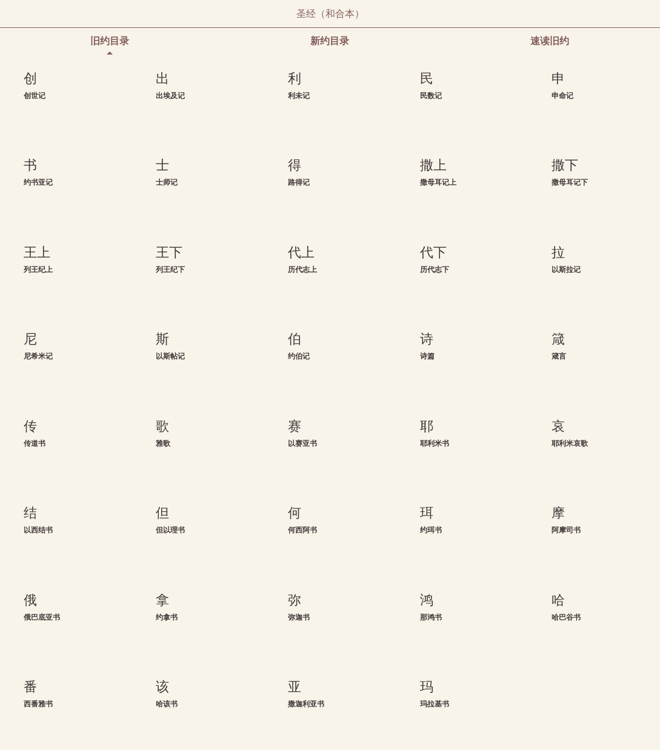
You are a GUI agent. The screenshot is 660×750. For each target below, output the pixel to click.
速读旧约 (549, 41)
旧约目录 (109, 41)
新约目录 (329, 41)
